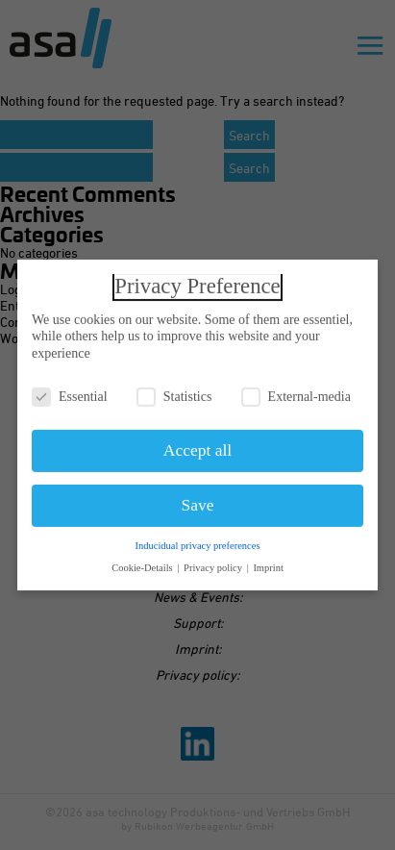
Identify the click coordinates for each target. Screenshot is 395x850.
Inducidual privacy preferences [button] (197, 541)
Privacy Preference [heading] (197, 281)
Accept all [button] (197, 446)
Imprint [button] (268, 563)
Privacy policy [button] (214, 563)
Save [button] (197, 501)
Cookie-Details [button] (143, 563)
